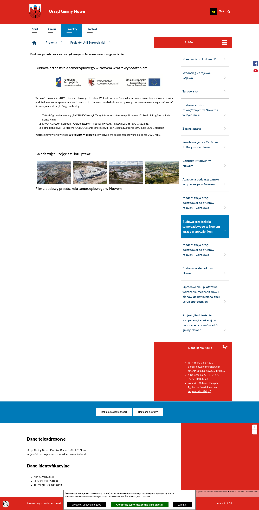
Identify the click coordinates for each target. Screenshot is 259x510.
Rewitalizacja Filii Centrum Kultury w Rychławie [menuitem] (51, 145)
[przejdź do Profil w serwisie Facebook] (255, 63)
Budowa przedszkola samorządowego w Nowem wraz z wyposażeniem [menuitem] (51, 226)
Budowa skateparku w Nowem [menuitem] (51, 271)
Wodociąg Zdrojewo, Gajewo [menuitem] (51, 76)
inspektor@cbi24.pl (45, 391)
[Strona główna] (85, 43)
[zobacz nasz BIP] (221, 11)
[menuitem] (35, 30)
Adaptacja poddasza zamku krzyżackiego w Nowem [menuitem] (51, 182)
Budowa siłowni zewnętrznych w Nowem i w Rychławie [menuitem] (51, 110)
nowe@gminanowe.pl (54, 367)
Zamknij (182, 504)
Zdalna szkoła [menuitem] (51, 128)
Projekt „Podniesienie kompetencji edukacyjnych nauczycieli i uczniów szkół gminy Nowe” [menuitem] (51, 323)
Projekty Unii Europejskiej (142, 42)
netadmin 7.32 (224, 503)
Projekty (106, 42)
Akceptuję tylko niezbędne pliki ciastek (139, 504)
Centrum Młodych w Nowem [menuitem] (51, 163)
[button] (213, 11)
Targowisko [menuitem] (51, 91)
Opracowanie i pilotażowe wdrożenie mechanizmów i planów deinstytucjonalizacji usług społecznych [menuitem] (51, 295)
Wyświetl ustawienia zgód (86, 504)
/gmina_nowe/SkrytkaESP (57, 371)
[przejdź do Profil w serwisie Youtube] (255, 70)
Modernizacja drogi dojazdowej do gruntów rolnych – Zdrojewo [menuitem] (51, 203)
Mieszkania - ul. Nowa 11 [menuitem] (51, 59)
